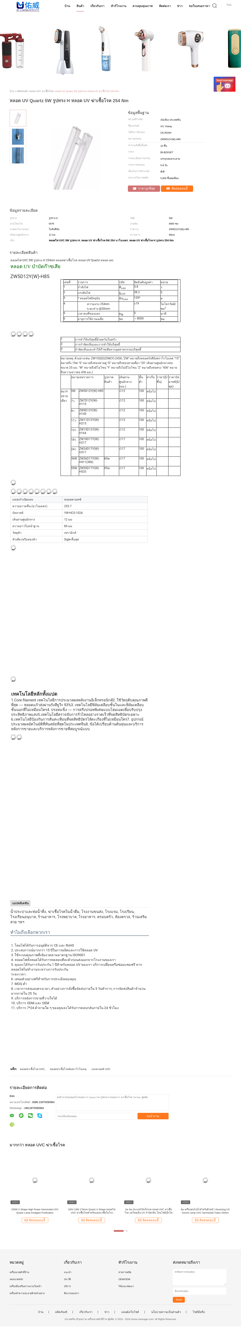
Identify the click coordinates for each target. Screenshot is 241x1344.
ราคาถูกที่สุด (144, 188)
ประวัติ (67, 1279)
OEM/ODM (124, 1279)
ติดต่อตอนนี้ (177, 188)
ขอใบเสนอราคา (199, 6)
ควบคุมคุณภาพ (143, 6)
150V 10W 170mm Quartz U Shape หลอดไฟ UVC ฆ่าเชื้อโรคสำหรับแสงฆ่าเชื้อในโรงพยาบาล (91, 1211)
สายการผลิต (124, 1272)
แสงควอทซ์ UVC (100, 1069)
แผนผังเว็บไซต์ (130, 1312)
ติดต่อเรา (165, 6)
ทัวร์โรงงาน (118, 6)
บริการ (67, 1286)
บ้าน (67, 6)
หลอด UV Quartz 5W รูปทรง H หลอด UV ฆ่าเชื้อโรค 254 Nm (87, 91)
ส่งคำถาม (153, 1116)
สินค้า (80, 6)
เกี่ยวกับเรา (97, 6)
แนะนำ (67, 1272)
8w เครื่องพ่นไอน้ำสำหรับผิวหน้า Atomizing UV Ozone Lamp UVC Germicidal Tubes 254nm (205, 1211)
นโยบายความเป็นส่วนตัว (166, 1312)
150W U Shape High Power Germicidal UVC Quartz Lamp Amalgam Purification (35, 1211)
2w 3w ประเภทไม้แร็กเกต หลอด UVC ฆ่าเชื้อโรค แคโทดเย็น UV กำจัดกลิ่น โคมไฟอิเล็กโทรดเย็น (148, 1211)
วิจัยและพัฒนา (126, 1286)
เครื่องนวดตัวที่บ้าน (19, 1272)
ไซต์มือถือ (199, 1312)
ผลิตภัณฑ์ (61, 1312)
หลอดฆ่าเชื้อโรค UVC (32, 1069)
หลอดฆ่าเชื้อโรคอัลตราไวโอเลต (68, 1069)
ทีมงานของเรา (71, 1293)
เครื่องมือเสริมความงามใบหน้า (25, 1286)
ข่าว (179, 6)
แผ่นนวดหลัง (16, 1279)
